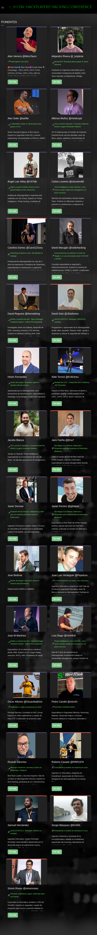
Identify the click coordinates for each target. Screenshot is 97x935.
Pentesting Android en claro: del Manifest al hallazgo (26, 254)
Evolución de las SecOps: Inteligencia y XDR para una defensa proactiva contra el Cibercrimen (27, 514)
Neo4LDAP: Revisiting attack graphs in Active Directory (71, 63)
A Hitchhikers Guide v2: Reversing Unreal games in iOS (25, 125)
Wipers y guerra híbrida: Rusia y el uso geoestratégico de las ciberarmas (24, 188)
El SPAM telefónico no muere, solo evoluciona (71, 581)
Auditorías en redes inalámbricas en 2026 (25, 707)
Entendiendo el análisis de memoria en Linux (71, 767)
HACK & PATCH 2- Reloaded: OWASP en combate (69, 320)
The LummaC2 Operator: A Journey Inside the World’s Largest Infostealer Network (71, 125)
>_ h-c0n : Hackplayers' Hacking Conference (50, 7)
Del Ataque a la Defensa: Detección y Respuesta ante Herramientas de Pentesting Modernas (70, 448)
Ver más (12, 82)
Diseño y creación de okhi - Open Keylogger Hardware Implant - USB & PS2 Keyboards (26, 320)
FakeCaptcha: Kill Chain (19, 62)
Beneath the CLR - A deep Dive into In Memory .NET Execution (71, 383)
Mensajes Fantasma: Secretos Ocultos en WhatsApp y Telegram (25, 769)
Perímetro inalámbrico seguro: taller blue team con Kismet (27, 895)
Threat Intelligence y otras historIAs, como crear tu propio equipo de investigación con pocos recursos (70, 190)
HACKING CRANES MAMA (64, 707)
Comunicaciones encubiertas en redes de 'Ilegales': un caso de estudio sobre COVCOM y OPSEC (71, 256)
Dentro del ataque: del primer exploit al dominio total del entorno (24, 383)
